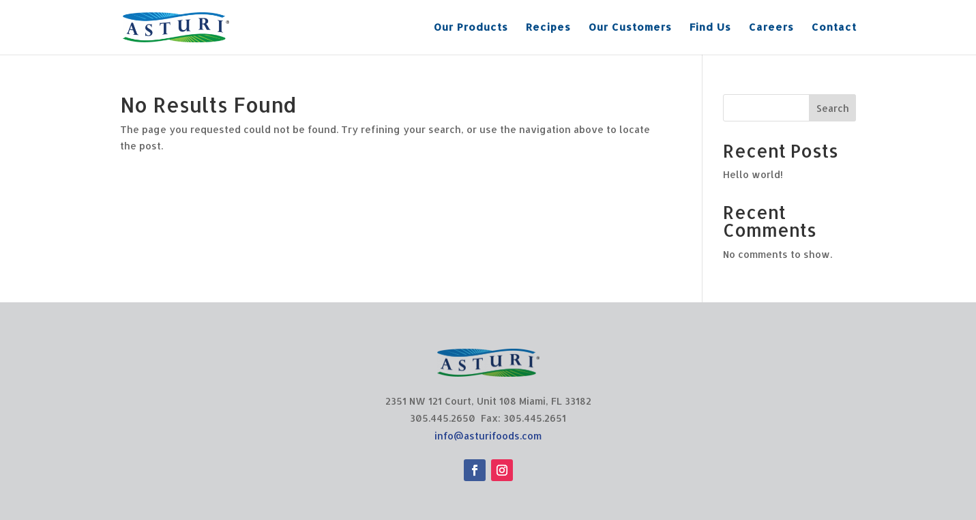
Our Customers (630, 28)
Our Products (471, 28)
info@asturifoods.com (488, 436)
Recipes (548, 28)
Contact (834, 28)
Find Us (710, 28)
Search (832, 108)
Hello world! (753, 174)
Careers (771, 28)
